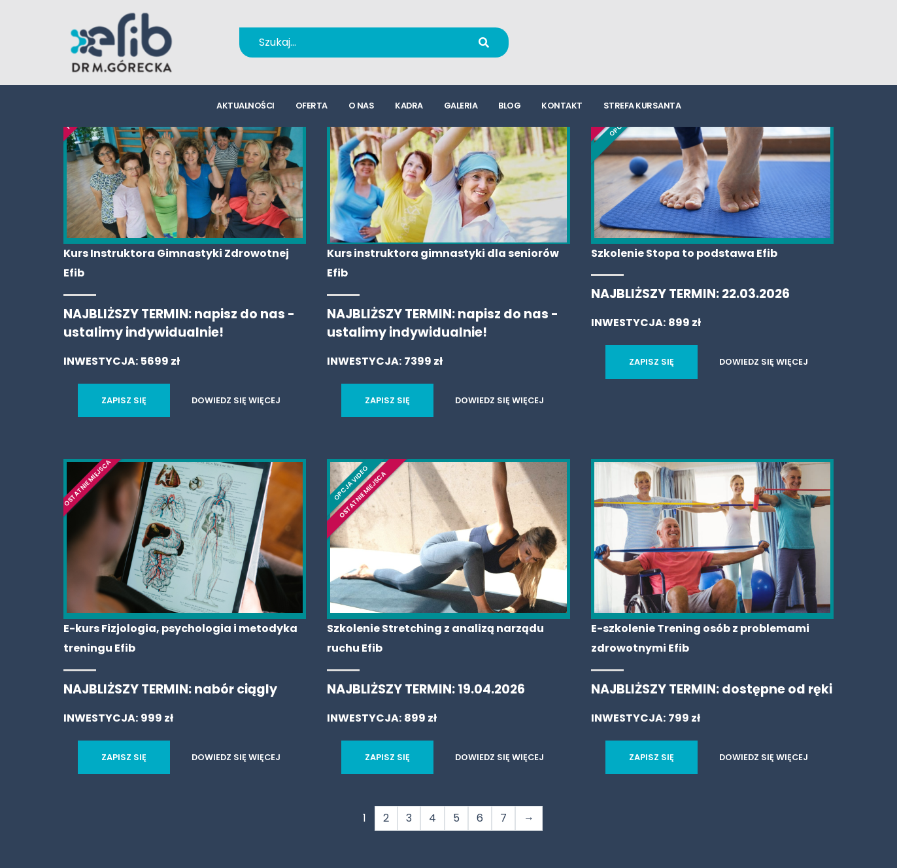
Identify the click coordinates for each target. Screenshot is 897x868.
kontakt (562, 108)
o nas (361, 108)
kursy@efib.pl (599, 50)
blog (509, 108)
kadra (409, 108)
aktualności (245, 108)
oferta (312, 108)
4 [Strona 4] (432, 818)
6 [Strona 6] (480, 818)
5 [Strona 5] (456, 818)
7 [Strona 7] (503, 818)
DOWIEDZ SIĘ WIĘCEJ (236, 400)
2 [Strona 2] (386, 818)
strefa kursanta (642, 108)
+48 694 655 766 (607, 33)
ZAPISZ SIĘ (123, 400)
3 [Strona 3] (409, 818)
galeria (461, 108)
